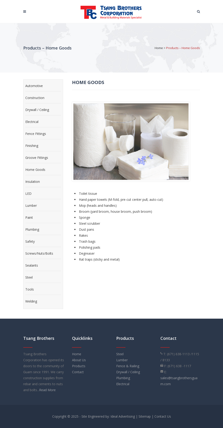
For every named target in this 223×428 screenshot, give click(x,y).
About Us (79, 360)
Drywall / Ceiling (37, 110)
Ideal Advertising (122, 416)
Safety (30, 241)
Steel (29, 277)
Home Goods (35, 169)
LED (28, 193)
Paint (29, 217)
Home (159, 48)
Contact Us (162, 416)
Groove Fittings (36, 157)
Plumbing (32, 229)
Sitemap (145, 416)
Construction (34, 98)
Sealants (31, 265)
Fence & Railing (127, 366)
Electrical (31, 121)
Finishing (31, 145)
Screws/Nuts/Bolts (39, 253)
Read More (47, 390)
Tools (29, 289)
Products (78, 366)
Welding (31, 301)
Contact (78, 372)
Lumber (31, 205)
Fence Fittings (35, 133)
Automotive (34, 86)
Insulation (32, 181)
